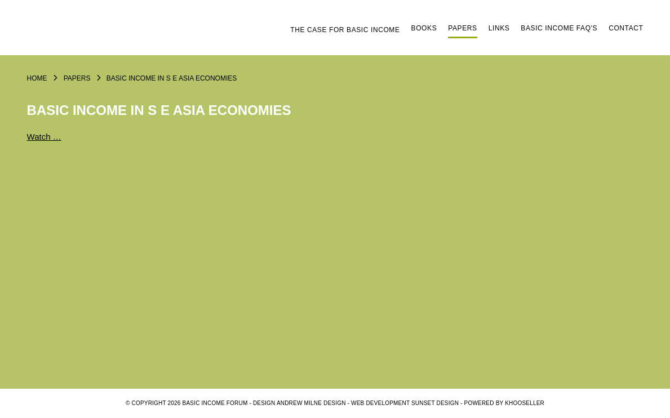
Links (499, 28)
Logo (111, 32)
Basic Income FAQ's (559, 28)
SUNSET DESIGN (435, 403)
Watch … (44, 136)
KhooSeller (524, 403)
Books (424, 28)
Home (37, 78)
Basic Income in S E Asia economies (172, 78)
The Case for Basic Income (345, 30)
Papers (462, 28)
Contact (626, 28)
